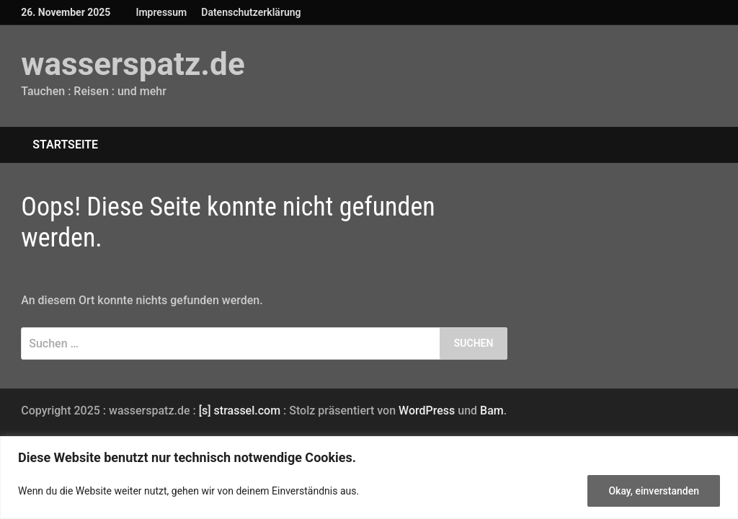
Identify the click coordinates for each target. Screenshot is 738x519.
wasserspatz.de (132, 64)
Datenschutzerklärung (251, 12)
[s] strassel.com (241, 410)
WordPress (427, 410)
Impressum (161, 12)
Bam (492, 410)
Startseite (65, 144)
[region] (369, 477)
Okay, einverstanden (653, 491)
